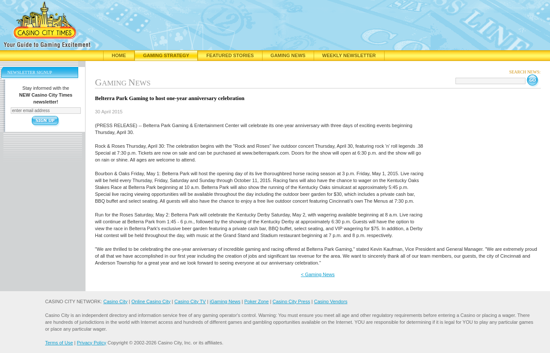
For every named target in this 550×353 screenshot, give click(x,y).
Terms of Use (59, 342)
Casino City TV (190, 301)
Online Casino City (151, 301)
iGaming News (225, 301)
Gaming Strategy (166, 55)
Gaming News (288, 55)
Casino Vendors (331, 301)
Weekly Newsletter (349, 55)
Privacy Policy (91, 342)
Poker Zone (256, 301)
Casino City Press (291, 301)
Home (119, 55)
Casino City (115, 301)
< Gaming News (318, 274)
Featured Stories (230, 55)
